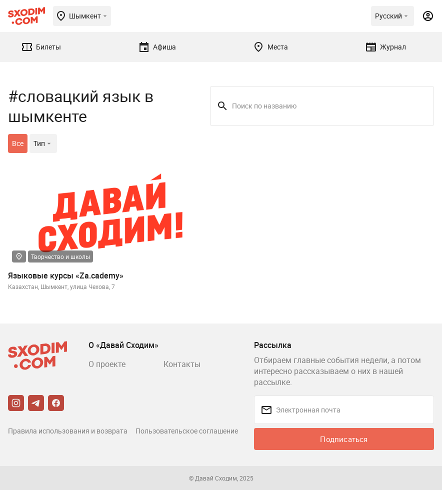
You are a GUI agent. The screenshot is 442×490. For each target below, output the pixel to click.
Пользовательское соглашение (187, 431)
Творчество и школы (60, 256)
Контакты (182, 364)
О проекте (107, 364)
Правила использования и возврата (68, 431)
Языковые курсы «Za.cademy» (66, 275)
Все (18, 143)
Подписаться (344, 439)
